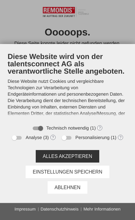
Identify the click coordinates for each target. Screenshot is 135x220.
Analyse (34, 137)
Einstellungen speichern (67, 171)
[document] (67, 86)
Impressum (24, 209)
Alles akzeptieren (67, 156)
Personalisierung (92, 137)
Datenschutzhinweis (60, 209)
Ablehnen (68, 187)
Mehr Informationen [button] (101, 209)
